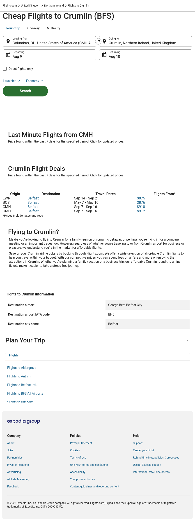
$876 (141, 202)
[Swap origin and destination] (98, 41)
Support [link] (137, 443)
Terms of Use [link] (78, 457)
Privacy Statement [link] (81, 443)
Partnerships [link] (15, 457)
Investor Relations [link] (18, 464)
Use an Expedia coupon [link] (147, 464)
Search (25, 91)
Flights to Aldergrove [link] (21, 368)
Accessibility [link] (77, 472)
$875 (141, 198)
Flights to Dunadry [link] (20, 402)
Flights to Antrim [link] (18, 376)
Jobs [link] (10, 450)
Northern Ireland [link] (54, 5)
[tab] (13, 28)
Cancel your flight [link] (143, 450)
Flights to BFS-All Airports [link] (25, 393)
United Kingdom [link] (30, 5)
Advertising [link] (14, 472)
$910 (141, 207)
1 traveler (12, 81)
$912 (141, 211)
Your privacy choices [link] (82, 479)
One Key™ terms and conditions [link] (89, 464)
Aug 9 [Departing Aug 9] (17, 56)
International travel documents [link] (151, 472)
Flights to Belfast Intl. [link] (22, 385)
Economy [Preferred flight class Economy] (35, 81)
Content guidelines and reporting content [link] (94, 486)
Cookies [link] (75, 450)
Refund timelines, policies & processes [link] (156, 457)
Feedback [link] (13, 486)
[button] (97, 340)
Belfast (33, 198)
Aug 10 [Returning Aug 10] (114, 56)
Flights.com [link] (10, 5)
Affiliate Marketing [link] (18, 479)
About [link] (10, 443)
